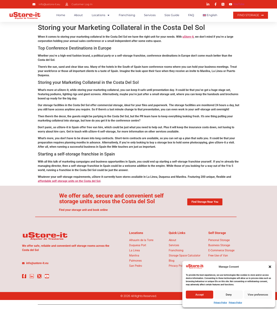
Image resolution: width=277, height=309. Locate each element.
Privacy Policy (220, 302)
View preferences (258, 294)
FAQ (191, 15)
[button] (270, 266)
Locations (101, 15)
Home (60, 15)
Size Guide (171, 15)
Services (150, 15)
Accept (199, 294)
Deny (229, 294)
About (78, 15)
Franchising (127, 15)
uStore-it (188, 36)
